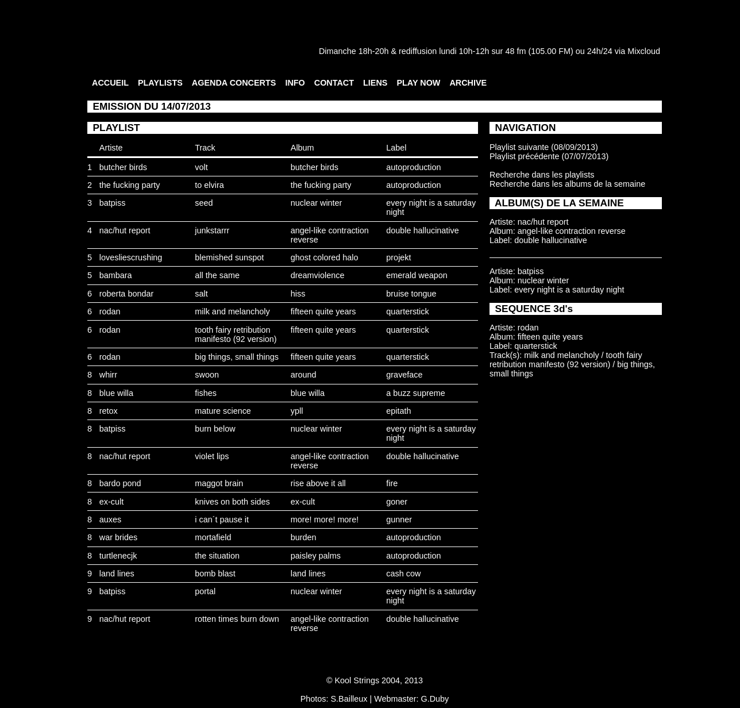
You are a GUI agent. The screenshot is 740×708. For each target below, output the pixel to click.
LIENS (375, 82)
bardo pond (120, 483)
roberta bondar (126, 293)
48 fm (515, 51)
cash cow (403, 573)
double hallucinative (422, 230)
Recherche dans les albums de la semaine (567, 183)
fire (392, 483)
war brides (118, 537)
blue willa (116, 393)
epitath (398, 410)
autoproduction (413, 167)
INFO (295, 82)
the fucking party (129, 185)
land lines (116, 573)
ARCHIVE (468, 82)
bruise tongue (411, 293)
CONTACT (334, 82)
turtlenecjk (118, 555)
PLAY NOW (418, 82)
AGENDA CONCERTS (234, 82)
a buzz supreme (415, 393)
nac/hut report (125, 230)
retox (108, 410)
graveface (404, 374)
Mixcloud (643, 51)
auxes (110, 519)
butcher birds (123, 167)
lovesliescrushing (131, 257)
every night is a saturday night (569, 289)
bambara (115, 275)
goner (396, 501)
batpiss (112, 202)
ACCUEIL (110, 82)
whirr (108, 374)
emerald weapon (416, 275)
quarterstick (407, 311)
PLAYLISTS (160, 82)
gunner (399, 519)
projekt (398, 257)
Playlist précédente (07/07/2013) (549, 156)
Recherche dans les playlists (542, 174)
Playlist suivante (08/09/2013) (544, 147)
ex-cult (111, 501)
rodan (110, 311)
